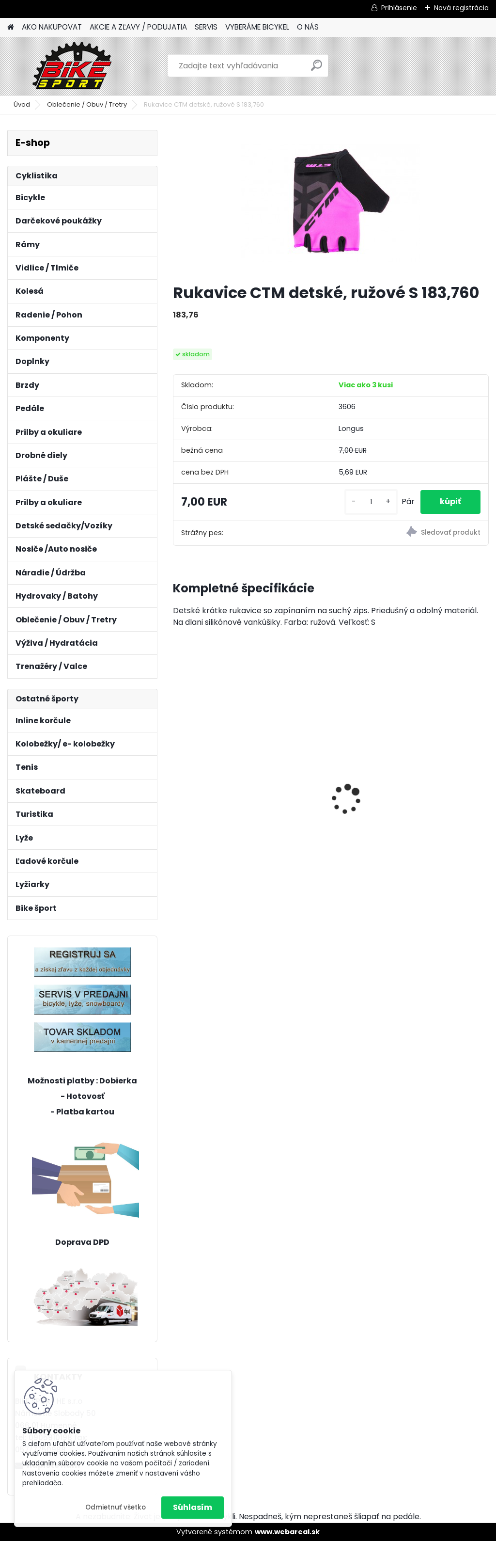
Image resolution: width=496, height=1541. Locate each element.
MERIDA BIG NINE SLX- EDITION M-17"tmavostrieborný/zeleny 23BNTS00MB (224, 784)
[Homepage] (10, 27)
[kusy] (371, 501)
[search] (316, 69)
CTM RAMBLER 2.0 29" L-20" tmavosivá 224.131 (330, 765)
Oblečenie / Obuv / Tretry (87, 104)
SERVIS (206, 27)
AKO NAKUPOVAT (52, 27)
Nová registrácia (461, 8)
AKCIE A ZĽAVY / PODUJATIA (138, 27)
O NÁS (308, 27)
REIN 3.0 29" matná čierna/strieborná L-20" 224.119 (433, 758)
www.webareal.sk (287, 1532)
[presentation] (178, 782)
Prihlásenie (399, 8)
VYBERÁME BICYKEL (257, 27)
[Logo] (73, 66)
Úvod (22, 104)
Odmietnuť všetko (115, 1507)
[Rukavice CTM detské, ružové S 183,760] (330, 202)
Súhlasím (192, 1507)
